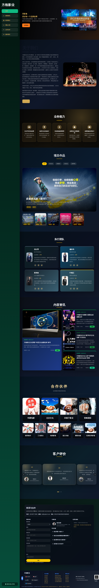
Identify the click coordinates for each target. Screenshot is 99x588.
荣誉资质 (67, 577)
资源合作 (67, 578)
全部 (44, 163)
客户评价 (46, 582)
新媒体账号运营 (58, 577)
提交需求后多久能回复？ (60, 539)
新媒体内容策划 (58, 575)
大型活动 (66, 163)
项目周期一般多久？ (59, 531)
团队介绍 (46, 581)
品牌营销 (73, 163)
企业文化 (67, 580)
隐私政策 (60, 586)
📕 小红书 (27, 576)
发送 (38, 560)
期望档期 (28, 538)
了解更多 (26, 101)
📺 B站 (27, 580)
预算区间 (28, 532)
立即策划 (26, 25)
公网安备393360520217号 (53, 586)
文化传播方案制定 (58, 581)
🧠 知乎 (35, 576)
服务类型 (28, 521)
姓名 (27, 554)
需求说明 (28, 543)
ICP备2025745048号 (45, 586)
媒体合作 (67, 575)
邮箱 (27, 527)
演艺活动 (51, 163)
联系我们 (46, 577)
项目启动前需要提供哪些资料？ (62, 535)
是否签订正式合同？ (59, 543)
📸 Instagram (35, 580)
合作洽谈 (67, 581)
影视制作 (58, 163)
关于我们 (46, 578)
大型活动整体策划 (58, 580)
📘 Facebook (28, 583)
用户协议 (64, 586)
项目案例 (46, 575)
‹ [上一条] (23, 474)
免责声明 (67, 586)
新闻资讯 (46, 580)
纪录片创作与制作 (58, 578)
